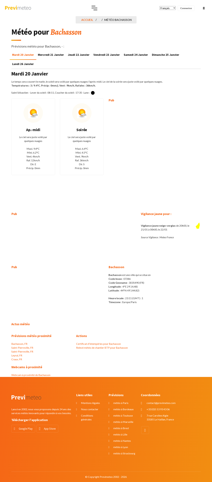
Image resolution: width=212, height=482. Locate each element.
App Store (50, 428)
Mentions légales (90, 402)
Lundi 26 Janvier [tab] (23, 64)
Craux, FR (16, 359)
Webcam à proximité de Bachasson (30, 374)
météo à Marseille (123, 421)
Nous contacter (89, 409)
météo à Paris (120, 402)
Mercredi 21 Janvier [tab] (51, 55)
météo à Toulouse (123, 415)
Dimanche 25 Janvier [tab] (165, 55)
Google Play (26, 428)
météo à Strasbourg (124, 453)
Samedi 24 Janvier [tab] (136, 55)
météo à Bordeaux (123, 409)
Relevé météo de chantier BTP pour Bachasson (102, 347)
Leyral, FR (16, 355)
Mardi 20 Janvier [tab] (23, 55)
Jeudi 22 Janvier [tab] (78, 55)
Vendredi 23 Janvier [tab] (106, 55)
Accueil (87, 19)
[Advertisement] (130, 154)
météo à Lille (120, 434)
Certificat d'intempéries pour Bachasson (98, 343)
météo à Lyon (120, 447)
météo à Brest (121, 428)
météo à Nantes (122, 440)
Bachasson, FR (19, 343)
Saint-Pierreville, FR (22, 347)
